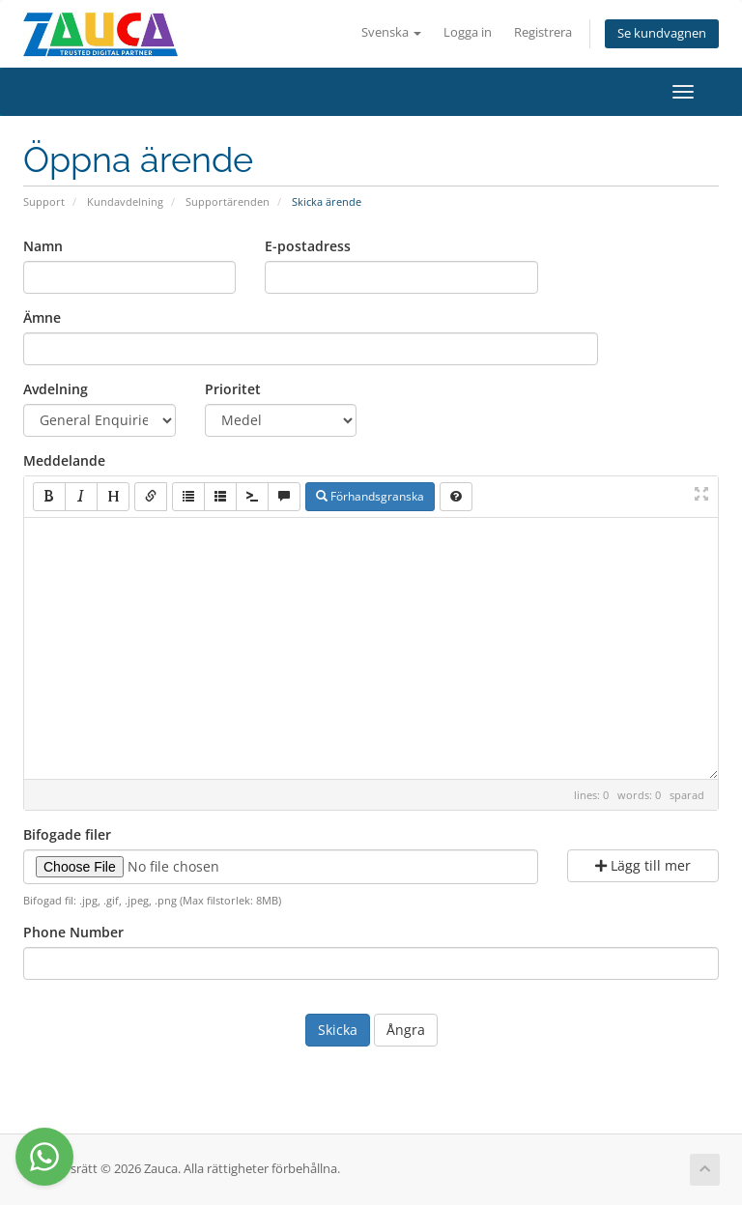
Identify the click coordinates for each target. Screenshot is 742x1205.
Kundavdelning (125, 201)
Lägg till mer (643, 865)
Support (44, 201)
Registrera (543, 32)
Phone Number (73, 932)
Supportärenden (228, 201)
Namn (43, 246)
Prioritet (233, 389)
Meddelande (64, 460)
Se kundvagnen (661, 33)
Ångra (405, 1029)
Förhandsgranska (370, 496)
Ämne (42, 317)
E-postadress (308, 246)
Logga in (467, 32)
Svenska (391, 32)
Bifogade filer (67, 834)
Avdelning (55, 389)
